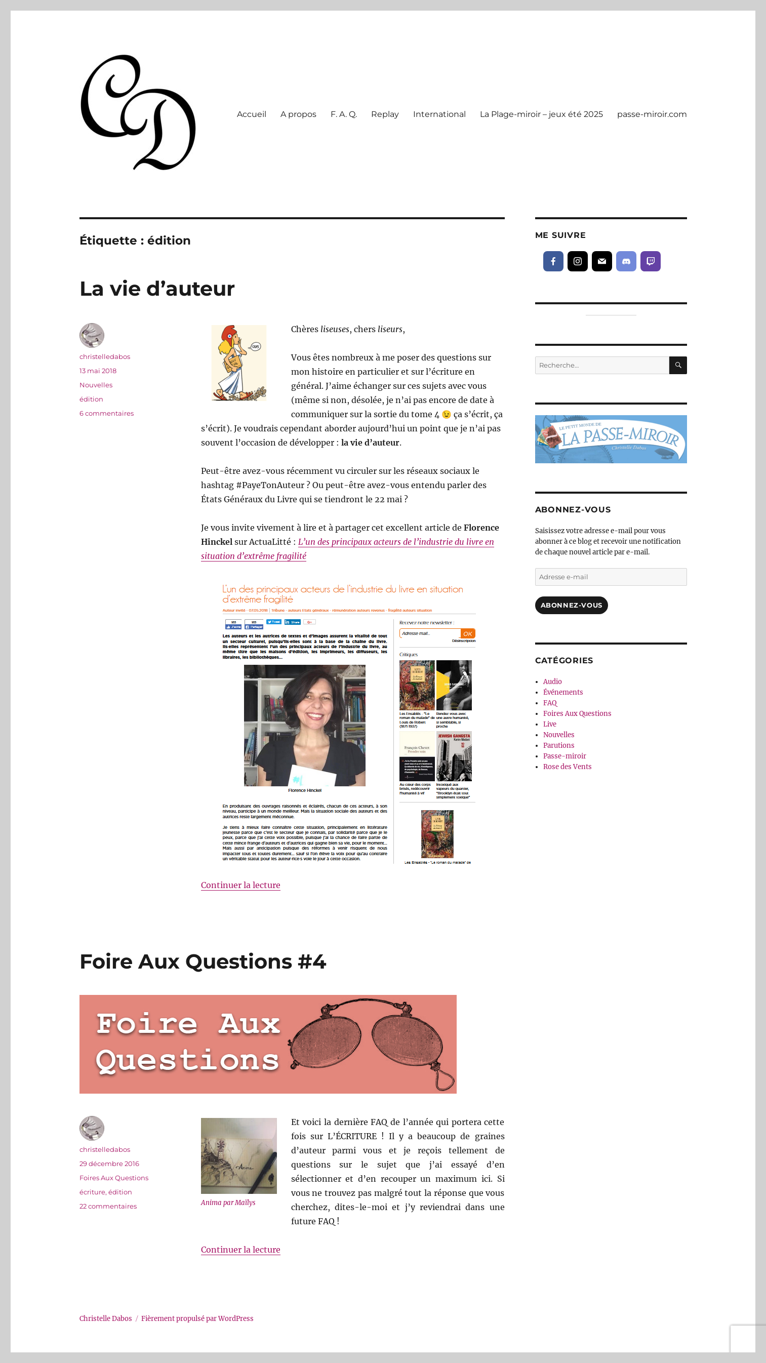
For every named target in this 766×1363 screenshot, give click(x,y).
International (439, 114)
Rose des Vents (567, 767)
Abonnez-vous (571, 605)
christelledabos (104, 356)
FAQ (549, 703)
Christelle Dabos (105, 1318)
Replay (385, 114)
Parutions (559, 745)
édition (91, 399)
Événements (563, 692)
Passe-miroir (564, 756)
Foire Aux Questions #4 (203, 961)
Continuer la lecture (240, 885)
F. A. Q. (344, 114)
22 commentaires (108, 1206)
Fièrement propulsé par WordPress (197, 1318)
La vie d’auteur (157, 288)
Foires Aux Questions (113, 1178)
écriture (92, 1192)
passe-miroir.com (652, 114)
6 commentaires (106, 413)
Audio (552, 681)
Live (549, 724)
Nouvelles (95, 385)
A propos (298, 114)
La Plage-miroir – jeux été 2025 (541, 114)
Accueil (251, 114)
